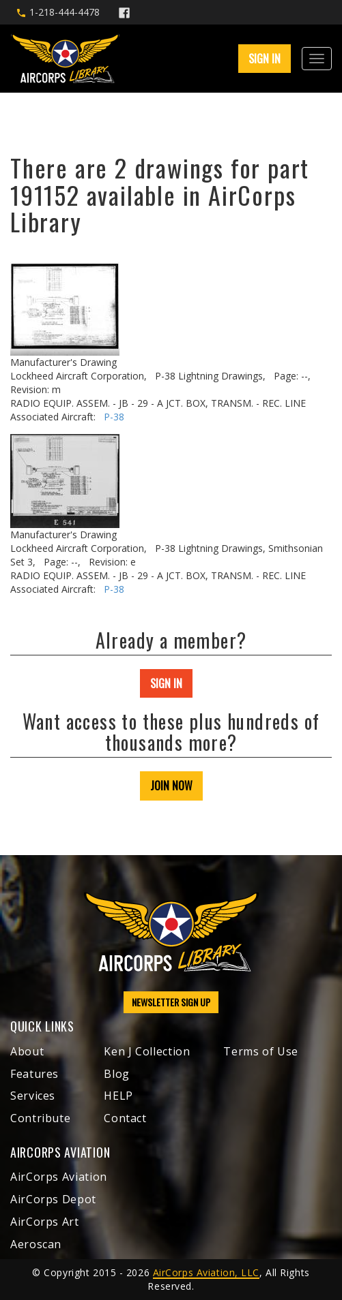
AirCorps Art (44, 1221)
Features (34, 1073)
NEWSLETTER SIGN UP (171, 1002)
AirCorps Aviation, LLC (206, 1272)
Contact (125, 1118)
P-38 (114, 416)
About (27, 1051)
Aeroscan (35, 1244)
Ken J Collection (147, 1051)
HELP (118, 1095)
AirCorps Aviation (58, 1176)
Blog (117, 1073)
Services (32, 1095)
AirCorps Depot (53, 1199)
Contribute (40, 1118)
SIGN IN (264, 58)
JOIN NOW (171, 785)
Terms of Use (260, 1051)
